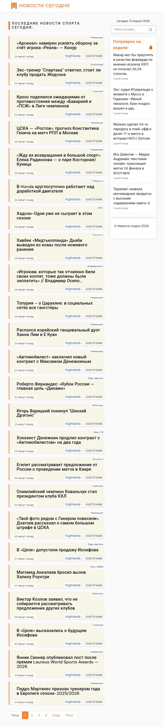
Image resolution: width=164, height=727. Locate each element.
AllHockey (97, 405)
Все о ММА (97, 566)
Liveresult (97, 91)
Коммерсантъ (95, 266)
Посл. (69, 715)
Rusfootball (97, 64)
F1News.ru (97, 181)
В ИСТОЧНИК (94, 56)
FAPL (100, 207)
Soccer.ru (98, 234)
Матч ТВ (98, 432)
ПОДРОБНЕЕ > (74, 56)
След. (56, 715)
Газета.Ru (98, 486)
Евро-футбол (95, 378)
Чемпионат (97, 37)
